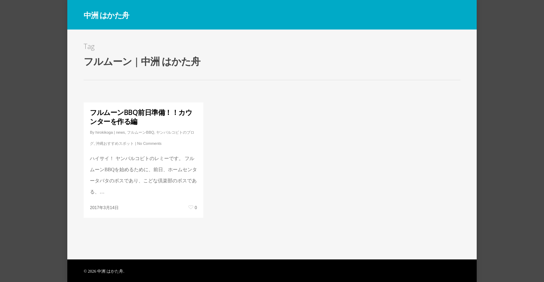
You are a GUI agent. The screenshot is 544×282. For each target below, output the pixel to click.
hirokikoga (104, 132)
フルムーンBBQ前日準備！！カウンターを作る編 (141, 117)
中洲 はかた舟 (106, 15)
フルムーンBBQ (140, 132)
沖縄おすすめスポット (115, 143)
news (120, 132)
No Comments (149, 143)
